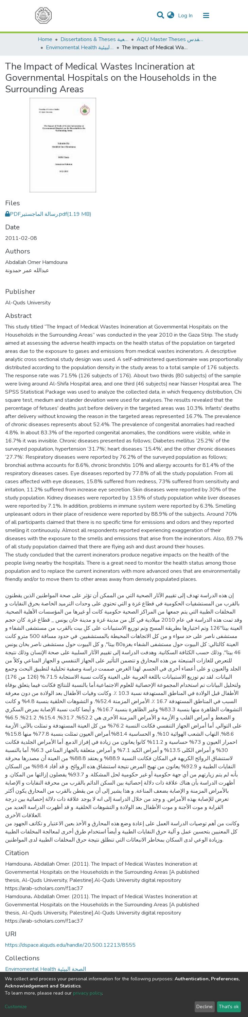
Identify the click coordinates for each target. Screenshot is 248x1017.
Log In (186, 15)
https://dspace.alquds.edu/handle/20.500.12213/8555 (70, 945)
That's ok (229, 1006)
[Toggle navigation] (206, 15)
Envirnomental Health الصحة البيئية (80, 47)
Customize (16, 1006)
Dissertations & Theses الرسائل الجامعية (94, 39)
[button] (171, 16)
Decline (204, 1006)
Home (45, 39)
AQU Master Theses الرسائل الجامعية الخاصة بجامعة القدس (171, 39)
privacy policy (87, 993)
